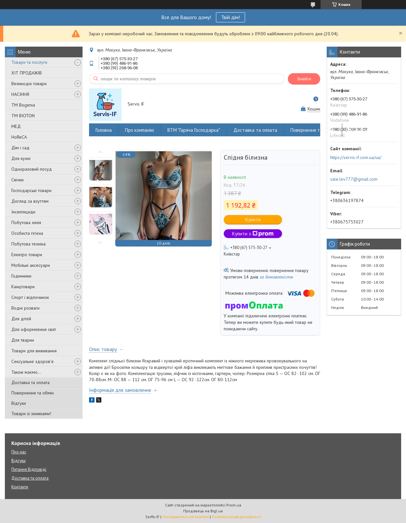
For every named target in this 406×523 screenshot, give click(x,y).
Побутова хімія (26, 222)
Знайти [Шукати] (304, 78)
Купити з (253, 234)
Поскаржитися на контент (185, 516)
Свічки (17, 180)
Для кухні (20, 158)
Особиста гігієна (27, 233)
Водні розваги (25, 308)
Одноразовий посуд (31, 169)
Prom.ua (233, 505)
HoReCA (19, 137)
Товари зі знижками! (31, 413)
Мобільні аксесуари (30, 265)
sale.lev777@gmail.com (354, 179)
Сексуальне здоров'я (32, 361)
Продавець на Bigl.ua (203, 510)
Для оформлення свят (33, 329)
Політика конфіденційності (236, 516)
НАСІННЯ (20, 94)
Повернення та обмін (32, 393)
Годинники (21, 276)
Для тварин (22, 340)
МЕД (16, 126)
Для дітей (21, 319)
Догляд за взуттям (30, 201)
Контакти (359, 130)
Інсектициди (23, 212)
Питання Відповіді (28, 469)
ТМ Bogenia (23, 105)
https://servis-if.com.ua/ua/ (355, 157)
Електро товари (26, 254)
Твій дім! (230, 17)
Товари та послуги (29, 62)
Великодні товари (29, 83)
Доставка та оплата (30, 382)
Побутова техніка (28, 244)
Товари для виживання (34, 351)
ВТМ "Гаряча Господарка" (193, 130)
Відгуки (18, 403)
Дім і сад (20, 148)
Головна (104, 130)
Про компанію (139, 130)
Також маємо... (26, 372)
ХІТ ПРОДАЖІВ (26, 73)
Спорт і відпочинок (30, 297)
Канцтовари (23, 287)
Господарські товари (31, 190)
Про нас (18, 452)
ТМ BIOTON (23, 116)
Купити (253, 219)
